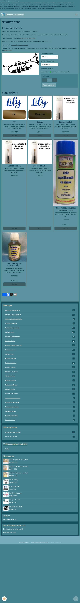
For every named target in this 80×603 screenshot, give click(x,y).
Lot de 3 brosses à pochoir (18, 466)
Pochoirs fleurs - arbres (40, 328)
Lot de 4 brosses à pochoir (18, 473)
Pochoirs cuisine (40, 389)
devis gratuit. (8, 50)
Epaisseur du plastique (47, 61)
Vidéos (7, 448)
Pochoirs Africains (40, 380)
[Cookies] (4, 598)
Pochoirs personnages (40, 394)
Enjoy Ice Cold (14, 500)
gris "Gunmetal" (14, 486)
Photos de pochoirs (40, 437)
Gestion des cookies (56, 542)
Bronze (40, 122)
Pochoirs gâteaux (40, 411)
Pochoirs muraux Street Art (40, 345)
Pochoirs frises (40, 354)
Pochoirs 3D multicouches (40, 398)
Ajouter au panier (49, 85)
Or (14, 122)
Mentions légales (24, 542)
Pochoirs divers (40, 332)
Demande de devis (9, 533)
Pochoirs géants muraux (40, 337)
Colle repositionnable (65, 208)
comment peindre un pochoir (19, 45)
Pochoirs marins (40, 376)
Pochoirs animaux (40, 350)
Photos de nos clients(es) (40, 432)
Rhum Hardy (13, 480)
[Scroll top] (75, 598)
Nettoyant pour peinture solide (14, 264)
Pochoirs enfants (40, 367)
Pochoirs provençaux (40, 372)
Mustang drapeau (15, 493)
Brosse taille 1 (65, 122)
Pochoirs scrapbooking (40, 402)
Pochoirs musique (40, 358)
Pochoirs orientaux (40, 363)
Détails (14, 135)
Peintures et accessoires (40, 310)
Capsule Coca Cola (15, 506)
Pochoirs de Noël (40, 420)
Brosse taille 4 (40, 166)
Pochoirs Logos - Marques (40, 315)
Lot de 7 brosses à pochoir (18, 460)
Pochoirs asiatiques (40, 385)
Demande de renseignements (13, 529)
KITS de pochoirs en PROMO (40, 319)
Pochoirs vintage (40, 341)
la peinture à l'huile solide (27, 38)
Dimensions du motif (47, 53)
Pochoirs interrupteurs (40, 407)
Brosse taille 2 (14, 166)
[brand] (12, 14)
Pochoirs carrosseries (40, 415)
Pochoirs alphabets (40, 323)
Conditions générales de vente (40, 542)
